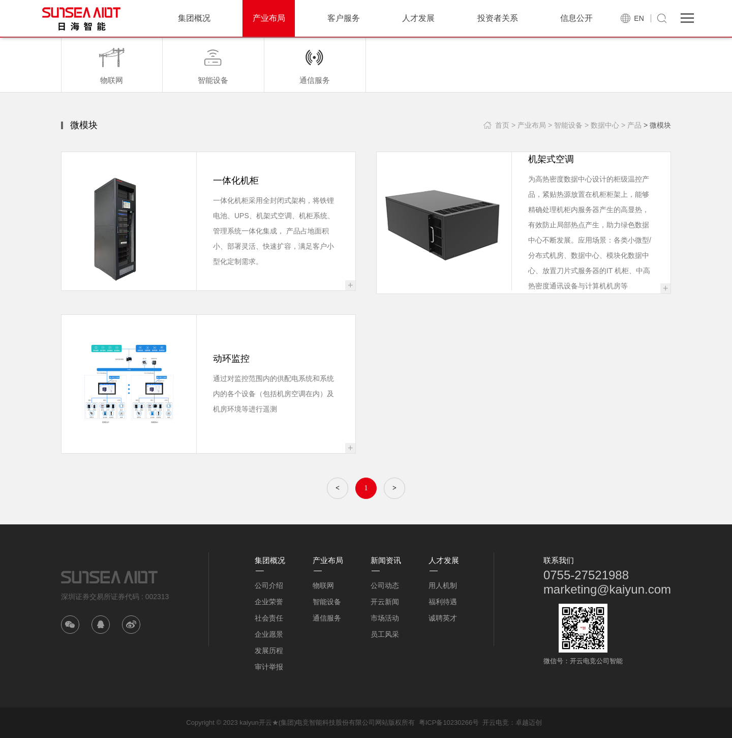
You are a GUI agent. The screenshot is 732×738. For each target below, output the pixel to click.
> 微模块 (657, 125)
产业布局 (269, 18)
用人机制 (443, 585)
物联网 (323, 585)
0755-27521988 (586, 575)
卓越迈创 (528, 722)
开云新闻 (385, 602)
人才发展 (418, 18)
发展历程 (269, 650)
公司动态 (385, 585)
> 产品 (631, 125)
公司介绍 (269, 585)
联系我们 (558, 560)
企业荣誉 (269, 602)
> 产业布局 (528, 125)
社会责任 (269, 618)
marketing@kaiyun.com (607, 589)
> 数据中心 (602, 125)
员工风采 (385, 634)
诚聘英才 (443, 618)
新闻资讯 (386, 560)
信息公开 (576, 18)
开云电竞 (495, 722)
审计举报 (269, 667)
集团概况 (194, 18)
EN (639, 18)
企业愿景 (269, 634)
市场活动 (385, 618)
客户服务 (343, 18)
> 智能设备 (565, 125)
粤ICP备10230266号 (449, 722)
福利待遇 (443, 602)
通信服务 (327, 618)
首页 (502, 125)
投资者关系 (497, 18)
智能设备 (327, 602)
